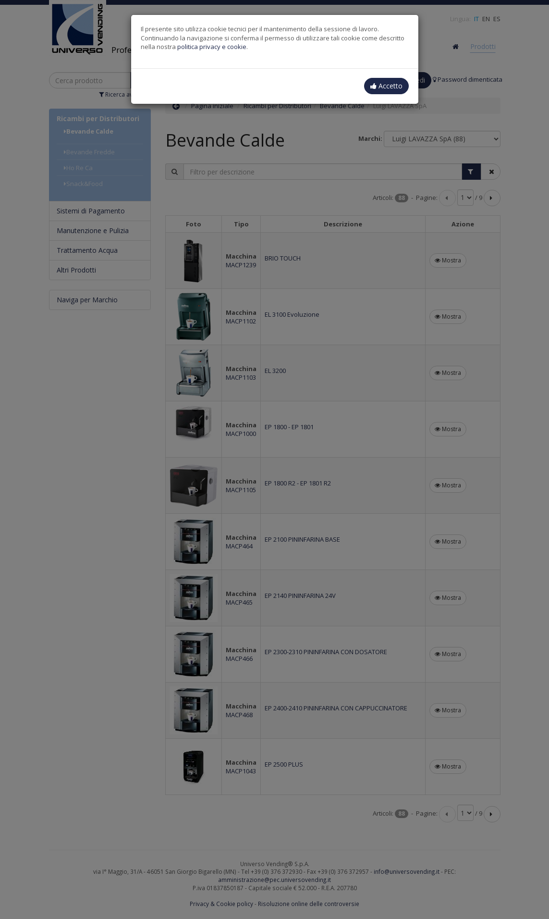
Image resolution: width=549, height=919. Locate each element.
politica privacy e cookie (211, 46)
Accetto (386, 85)
